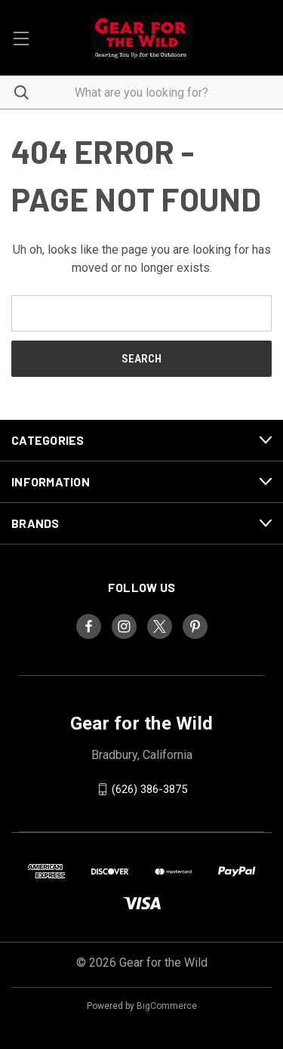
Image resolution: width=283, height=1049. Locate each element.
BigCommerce (167, 1006)
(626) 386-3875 (149, 789)
